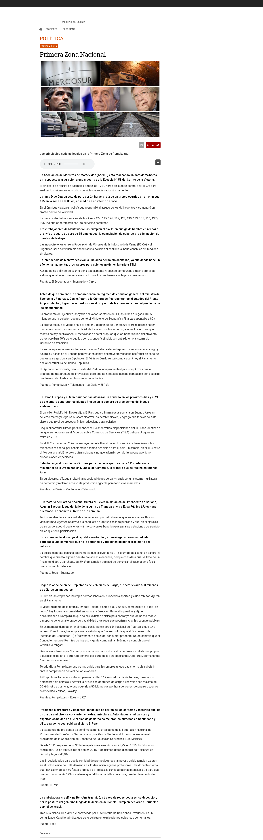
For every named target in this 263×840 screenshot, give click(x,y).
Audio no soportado (67, 164)
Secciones (52, 29)
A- (148, 145)
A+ (157, 145)
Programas (70, 29)
